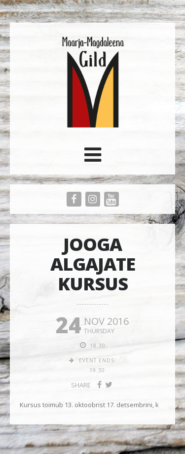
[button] (92, 158)
